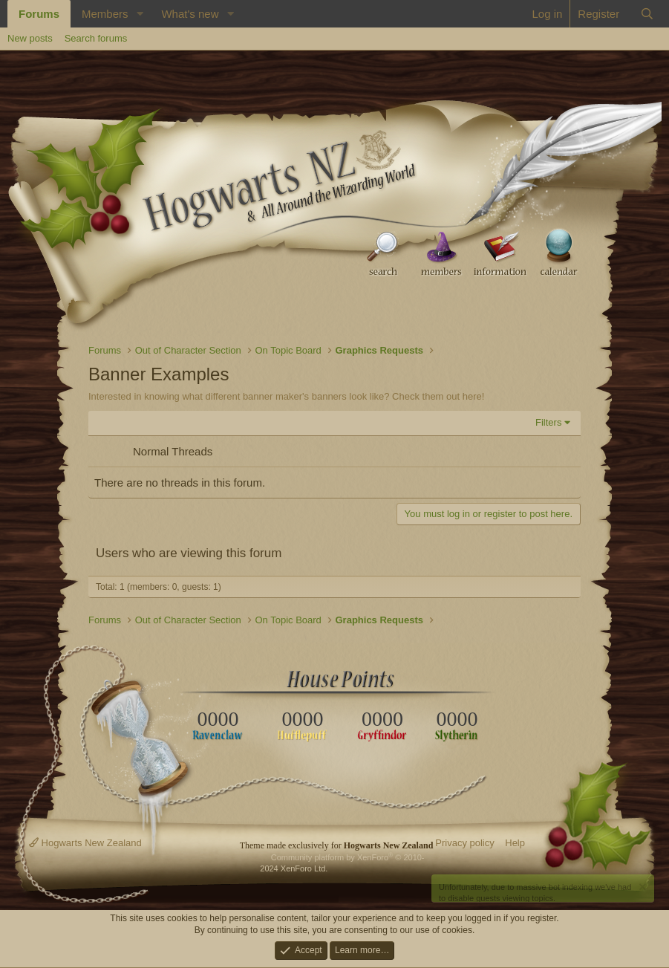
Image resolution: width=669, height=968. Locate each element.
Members (105, 13)
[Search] (647, 13)
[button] (139, 13)
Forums (39, 13)
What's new (189, 13)
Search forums (96, 38)
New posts (30, 38)
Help (515, 842)
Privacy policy (464, 842)
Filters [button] (548, 422)
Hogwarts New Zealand (85, 842)
